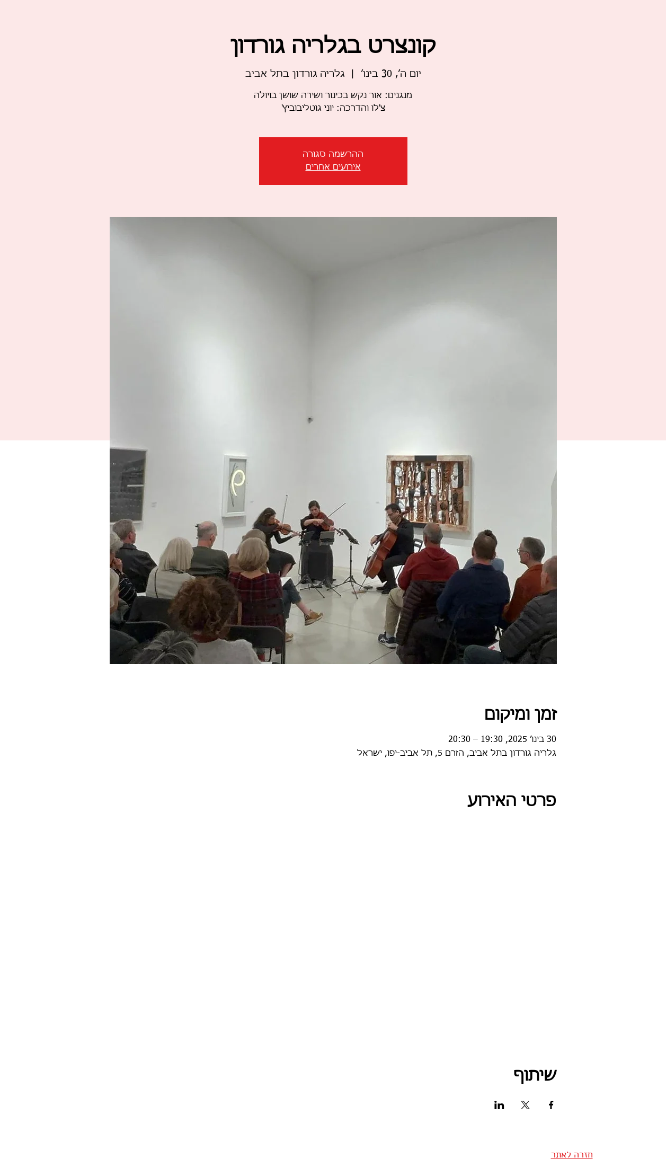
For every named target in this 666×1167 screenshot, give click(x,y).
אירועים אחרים (333, 167)
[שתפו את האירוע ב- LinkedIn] (499, 1105)
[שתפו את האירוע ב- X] (525, 1105)
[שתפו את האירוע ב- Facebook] (551, 1105)
